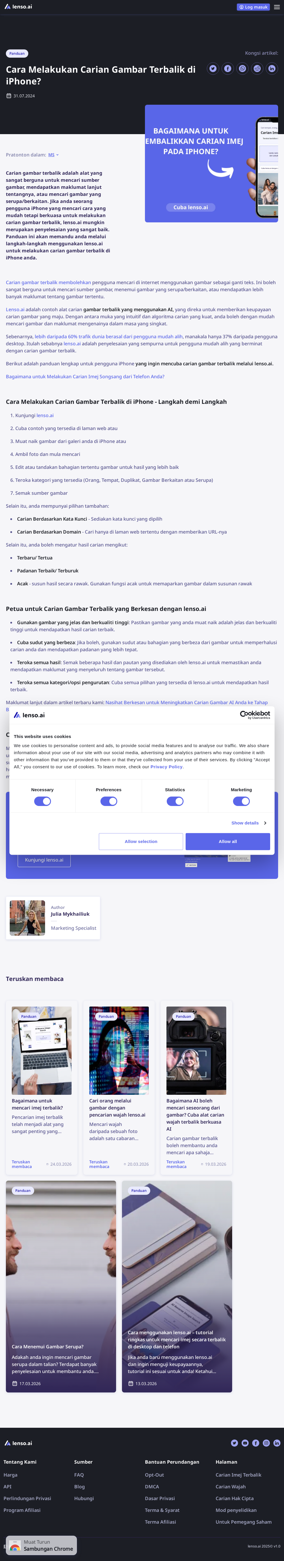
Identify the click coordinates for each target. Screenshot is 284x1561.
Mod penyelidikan (236, 1510)
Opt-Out (154, 1475)
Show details (245, 822)
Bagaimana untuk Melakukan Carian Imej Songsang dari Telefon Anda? (85, 376)
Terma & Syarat (162, 1510)
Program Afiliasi (22, 1510)
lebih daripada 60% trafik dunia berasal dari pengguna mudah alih (109, 336)
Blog (79, 1486)
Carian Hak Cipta (235, 1498)
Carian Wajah (231, 1486)
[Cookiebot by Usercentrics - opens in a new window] (244, 715)
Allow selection (141, 841)
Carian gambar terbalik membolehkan (48, 282)
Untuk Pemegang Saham (244, 1522)
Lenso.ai (15, 309)
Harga (10, 1475)
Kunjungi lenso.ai (44, 860)
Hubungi (84, 1498)
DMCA (152, 1486)
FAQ (79, 1475)
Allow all (228, 841)
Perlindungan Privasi (27, 1498)
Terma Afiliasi (160, 1522)
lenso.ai (72, 343)
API (7, 1486)
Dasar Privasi (160, 1498)
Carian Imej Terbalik (238, 1475)
